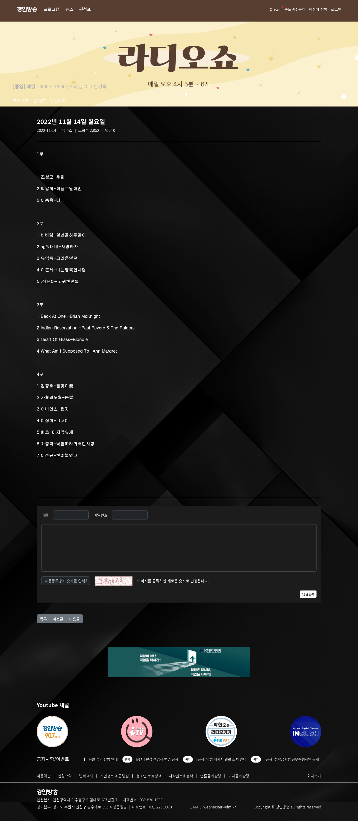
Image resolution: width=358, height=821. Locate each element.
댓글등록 (308, 594)
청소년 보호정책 (149, 776)
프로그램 (51, 9)
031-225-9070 (160, 807)
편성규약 (65, 776)
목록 (43, 619)
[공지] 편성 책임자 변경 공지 (159, 759)
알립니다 (58, 101)
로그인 (336, 9)
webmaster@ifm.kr (219, 807)
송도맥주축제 (294, 9)
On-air (275, 9)
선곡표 (39, 101)
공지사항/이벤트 (53, 758)
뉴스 (69, 9)
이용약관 (44, 776)
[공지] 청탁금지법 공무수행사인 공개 (294, 759)
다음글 (74, 619)
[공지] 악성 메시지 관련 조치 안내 (224, 759)
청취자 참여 (318, 9)
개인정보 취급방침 (114, 776)
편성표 (85, 9)
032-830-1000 (151, 800)
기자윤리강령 (238, 776)
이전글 (58, 619)
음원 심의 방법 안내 (105, 759)
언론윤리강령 (210, 776)
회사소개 (314, 776)
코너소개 (21, 101)
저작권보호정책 (181, 776)
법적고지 (86, 776)
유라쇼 (67, 130)
